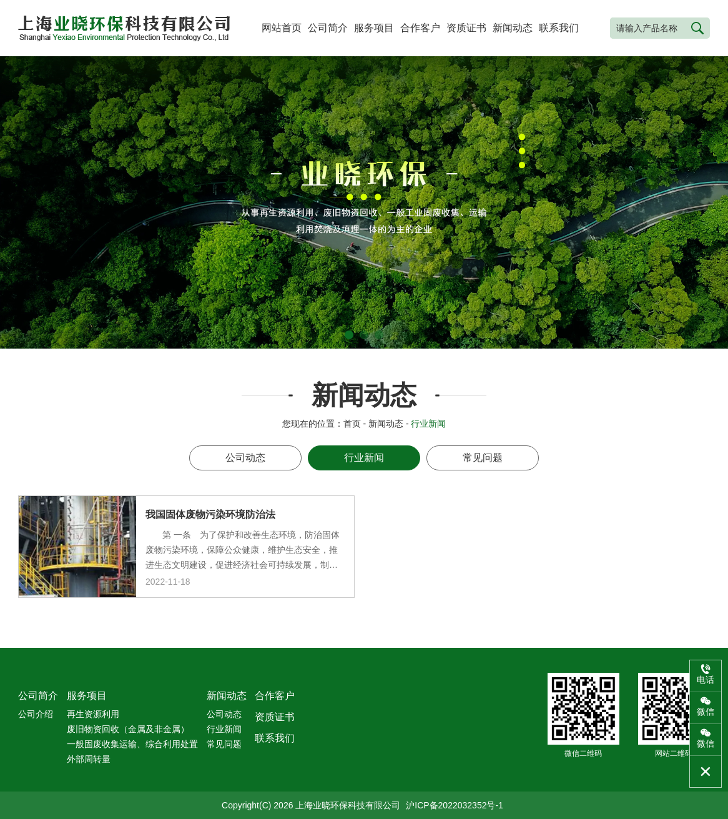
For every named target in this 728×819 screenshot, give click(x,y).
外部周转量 (89, 759)
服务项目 (374, 27)
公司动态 (245, 457)
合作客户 (420, 27)
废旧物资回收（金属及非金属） (128, 729)
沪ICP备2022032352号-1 (454, 805)
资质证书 (466, 27)
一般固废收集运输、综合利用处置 (132, 744)
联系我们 (559, 27)
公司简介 (328, 27)
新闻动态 (513, 27)
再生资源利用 (93, 714)
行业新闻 (364, 457)
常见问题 (483, 457)
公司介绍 (35, 714)
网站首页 (282, 27)
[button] (349, 334)
